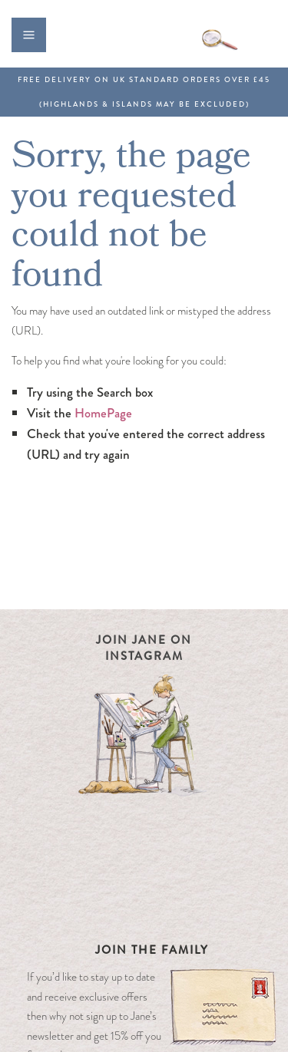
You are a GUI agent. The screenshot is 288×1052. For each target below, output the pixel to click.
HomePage (103, 413)
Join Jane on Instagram (144, 648)
